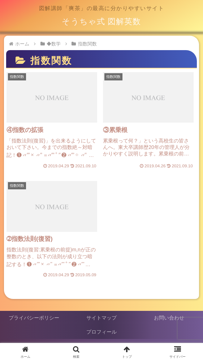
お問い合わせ (169, 318)
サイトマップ (101, 318)
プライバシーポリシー (34, 318)
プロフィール (101, 332)
